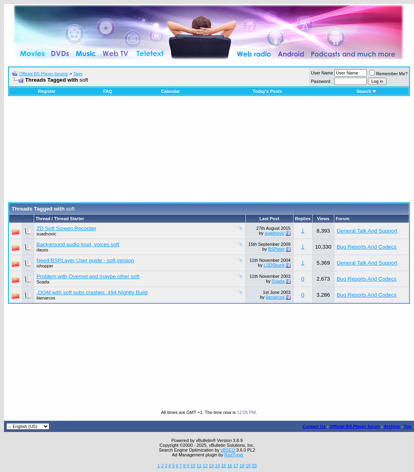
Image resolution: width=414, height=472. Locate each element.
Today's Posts (267, 91)
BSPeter (276, 249)
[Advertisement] (209, 152)
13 (211, 465)
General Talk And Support (367, 231)
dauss (42, 249)
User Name (322, 72)
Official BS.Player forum (355, 426)
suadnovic (46, 233)
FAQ (107, 91)
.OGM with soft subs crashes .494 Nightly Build (92, 292)
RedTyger (233, 454)
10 (193, 465)
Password (320, 81)
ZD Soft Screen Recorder (66, 228)
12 (205, 465)
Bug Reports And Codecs (367, 247)
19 (247, 465)
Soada (42, 281)
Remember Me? (389, 73)
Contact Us (314, 426)
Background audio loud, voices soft (77, 244)
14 (217, 465)
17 (235, 465)
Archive (392, 426)
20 (254, 465)
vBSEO (228, 450)
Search (366, 91)
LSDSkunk (274, 265)
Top (408, 426)
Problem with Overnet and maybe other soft (87, 276)
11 (199, 465)
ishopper (44, 265)
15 (223, 465)
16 (229, 465)
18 (241, 465)
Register (47, 91)
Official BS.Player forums (43, 73)
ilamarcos (45, 297)
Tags (77, 73)
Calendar (170, 91)
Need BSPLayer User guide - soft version (85, 260)
